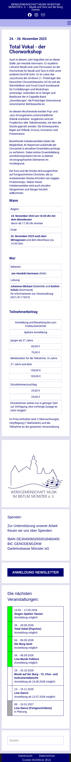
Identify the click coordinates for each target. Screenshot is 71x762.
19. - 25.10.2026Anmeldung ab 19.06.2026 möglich (36, 676)
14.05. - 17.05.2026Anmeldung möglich (28, 614)
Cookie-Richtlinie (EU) (36, 759)
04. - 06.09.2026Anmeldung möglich (25, 644)
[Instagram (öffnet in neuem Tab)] (36, 15)
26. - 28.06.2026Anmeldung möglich (27, 629)
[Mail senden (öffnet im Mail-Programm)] (42, 15)
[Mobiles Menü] (69, 22)
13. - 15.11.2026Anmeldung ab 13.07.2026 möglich (34, 693)
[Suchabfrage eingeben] (35, 740)
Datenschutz (47, 755)
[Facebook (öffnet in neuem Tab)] (29, 15)
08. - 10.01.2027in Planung (33, 708)
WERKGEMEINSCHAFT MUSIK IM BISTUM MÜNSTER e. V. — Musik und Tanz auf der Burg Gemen (36, 7)
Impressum (25, 755)
